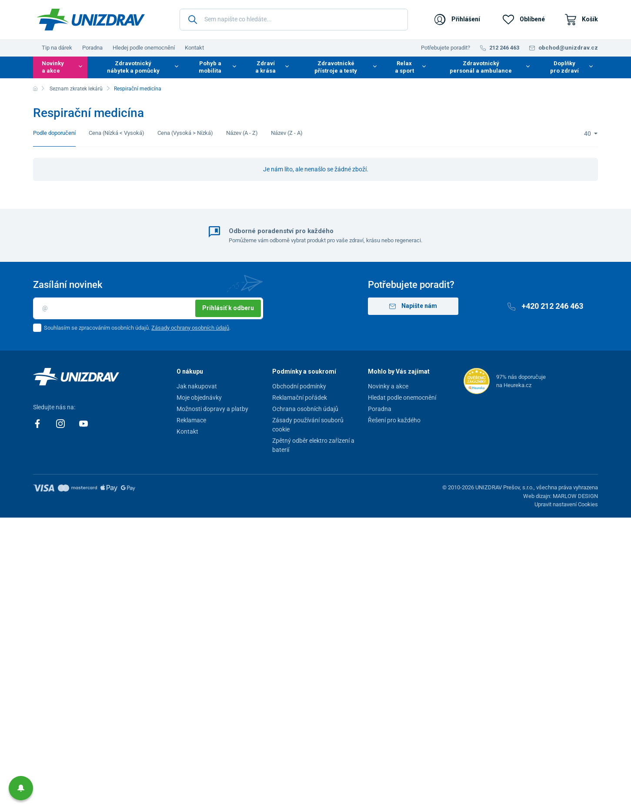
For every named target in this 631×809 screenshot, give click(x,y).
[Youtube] (83, 422)
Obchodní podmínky (299, 386)
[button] (21, 788)
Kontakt (194, 47)
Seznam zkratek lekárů (76, 89)
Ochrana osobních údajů (305, 408)
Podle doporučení (54, 133)
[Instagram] (61, 422)
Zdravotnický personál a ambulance (481, 67)
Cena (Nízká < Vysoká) (116, 133)
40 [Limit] (588, 133)
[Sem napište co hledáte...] (294, 19)
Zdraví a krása (265, 67)
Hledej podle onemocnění (144, 47)
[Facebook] (38, 422)
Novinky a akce (53, 67)
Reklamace (191, 420)
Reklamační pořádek (299, 397)
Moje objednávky (199, 397)
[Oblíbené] (524, 19)
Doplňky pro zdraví (564, 67)
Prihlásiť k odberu (228, 307)
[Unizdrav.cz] (91, 19)
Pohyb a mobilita (210, 67)
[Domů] (35, 89)
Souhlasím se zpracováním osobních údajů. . (137, 327)
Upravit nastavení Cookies (566, 504)
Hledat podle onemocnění (402, 397)
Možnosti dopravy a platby (212, 408)
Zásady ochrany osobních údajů (190, 327)
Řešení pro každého (394, 420)
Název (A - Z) (242, 133)
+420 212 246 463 (545, 306)
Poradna (92, 47)
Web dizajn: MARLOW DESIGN (560, 496)
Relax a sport (404, 67)
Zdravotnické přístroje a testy (335, 67)
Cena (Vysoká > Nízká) (185, 133)
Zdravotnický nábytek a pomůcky (133, 67)
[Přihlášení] (457, 19)
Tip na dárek (57, 47)
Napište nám (413, 306)
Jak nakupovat (197, 386)
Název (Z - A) (287, 133)
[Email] (148, 308)
